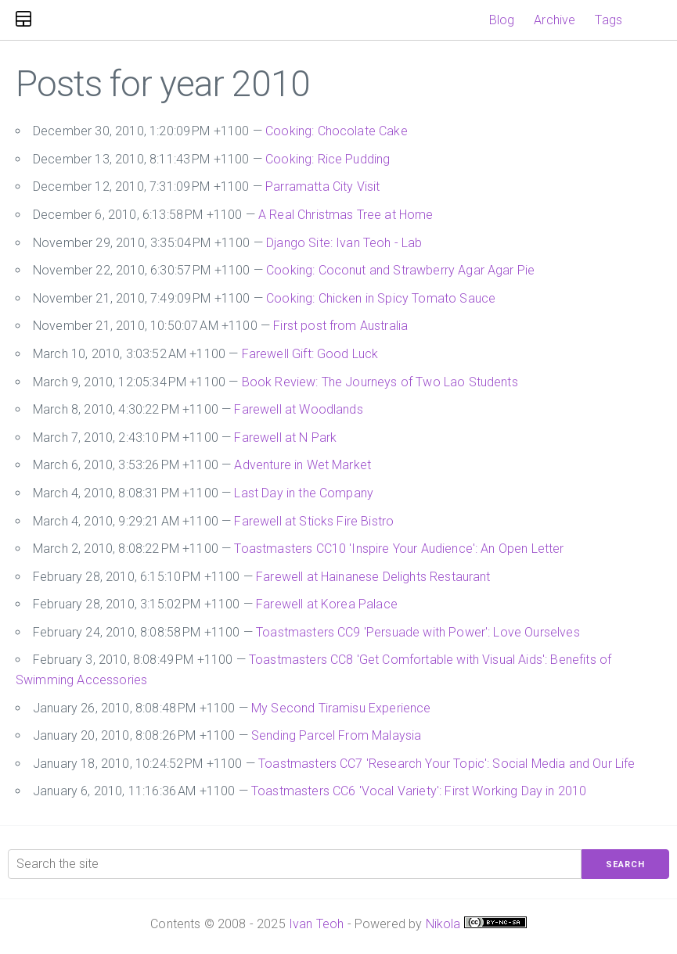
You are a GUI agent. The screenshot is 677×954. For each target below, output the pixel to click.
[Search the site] (295, 864)
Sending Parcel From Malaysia (336, 735)
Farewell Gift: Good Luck (310, 353)
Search (625, 864)
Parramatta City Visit (322, 186)
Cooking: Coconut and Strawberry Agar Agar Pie (400, 270)
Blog (502, 20)
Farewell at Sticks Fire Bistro (314, 521)
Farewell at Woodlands (298, 409)
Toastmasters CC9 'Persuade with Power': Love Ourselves (418, 632)
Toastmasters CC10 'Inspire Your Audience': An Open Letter (399, 548)
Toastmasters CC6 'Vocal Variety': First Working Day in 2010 (418, 791)
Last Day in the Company (303, 493)
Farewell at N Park (285, 437)
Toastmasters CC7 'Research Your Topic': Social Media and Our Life (446, 763)
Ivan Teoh (316, 923)
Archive (554, 20)
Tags (608, 20)
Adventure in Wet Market (302, 464)
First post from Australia (340, 325)
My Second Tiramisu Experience (341, 708)
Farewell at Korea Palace (327, 604)
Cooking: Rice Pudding (327, 159)
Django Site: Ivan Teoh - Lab (344, 242)
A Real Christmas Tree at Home (346, 214)
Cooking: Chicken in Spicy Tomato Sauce (380, 298)
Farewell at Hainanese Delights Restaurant (373, 576)
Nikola (443, 923)
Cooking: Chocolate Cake (336, 131)
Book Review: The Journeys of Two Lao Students (380, 382)
